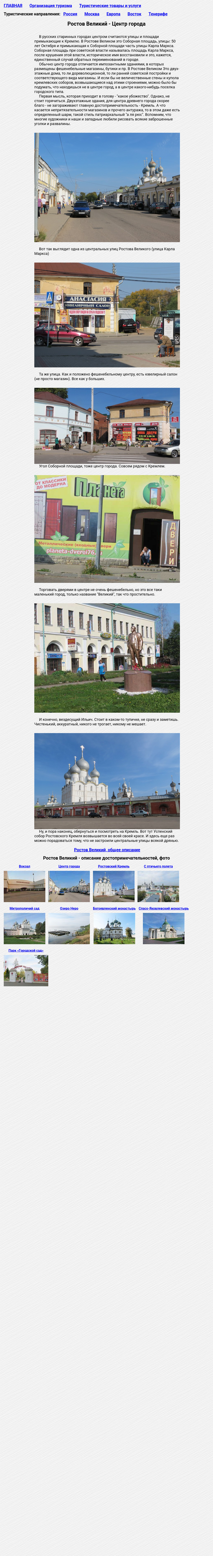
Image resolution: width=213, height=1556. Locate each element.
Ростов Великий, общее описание (107, 849)
